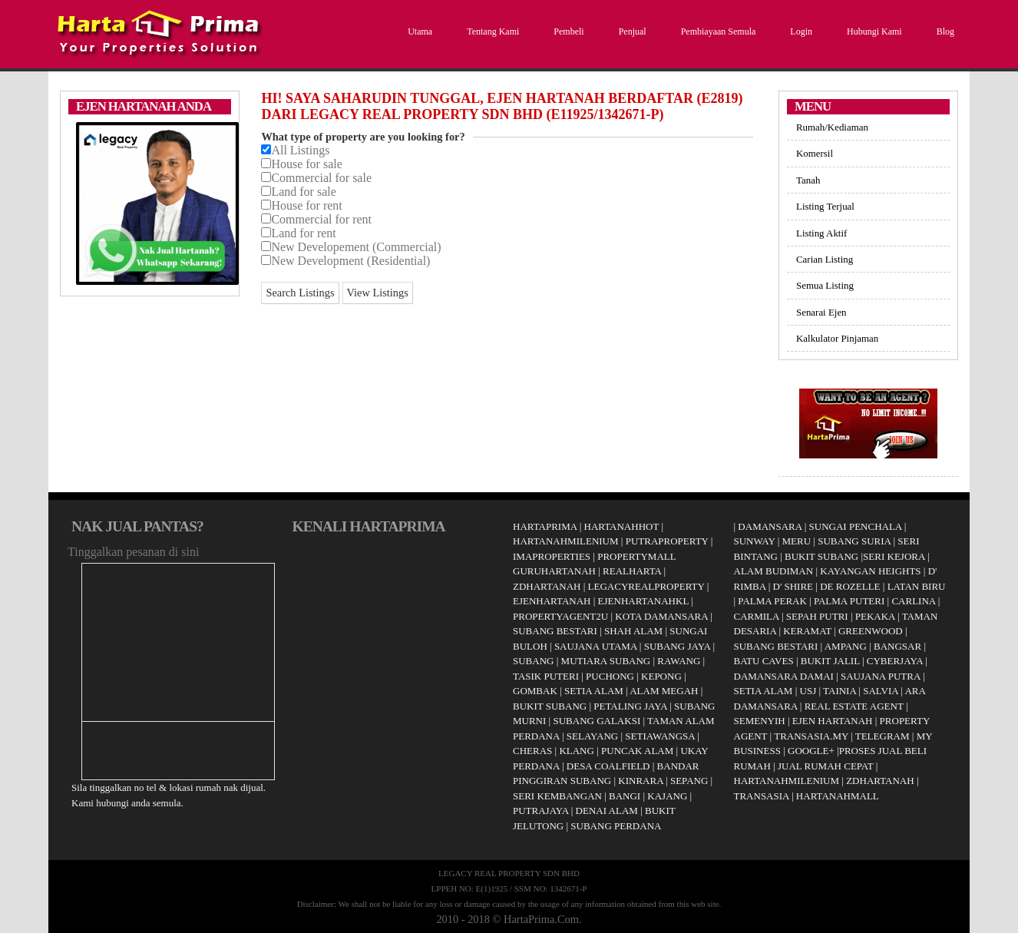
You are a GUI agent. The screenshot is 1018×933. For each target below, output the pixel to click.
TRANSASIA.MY (811, 736)
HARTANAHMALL (837, 796)
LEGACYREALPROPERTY (646, 586)
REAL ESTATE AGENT (855, 706)
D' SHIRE (793, 586)
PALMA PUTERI (850, 601)
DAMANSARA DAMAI (784, 676)
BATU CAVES (764, 661)
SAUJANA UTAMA (595, 646)
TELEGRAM (882, 736)
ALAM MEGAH (664, 690)
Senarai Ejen (821, 312)
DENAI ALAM (607, 810)
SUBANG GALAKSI (596, 720)
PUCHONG (610, 676)
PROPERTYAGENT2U (560, 616)
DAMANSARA (770, 526)
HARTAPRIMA (545, 526)
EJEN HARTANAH (832, 720)
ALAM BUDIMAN (774, 571)
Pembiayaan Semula (716, 31)
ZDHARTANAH (546, 586)
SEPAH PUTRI (817, 616)
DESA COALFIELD (608, 766)
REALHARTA (632, 571)
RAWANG (678, 661)
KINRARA (640, 780)
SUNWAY (754, 541)
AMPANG (846, 646)
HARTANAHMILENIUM (566, 541)
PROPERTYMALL (636, 556)
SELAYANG (592, 736)
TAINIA (839, 690)
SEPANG (689, 780)
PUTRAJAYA (541, 810)
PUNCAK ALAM (637, 750)
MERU (796, 541)
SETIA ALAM (593, 690)
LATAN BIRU (916, 586)
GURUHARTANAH (554, 571)
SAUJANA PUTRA (880, 676)
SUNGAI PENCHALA (855, 526)
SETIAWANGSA (660, 736)
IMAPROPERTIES (551, 556)
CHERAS (532, 750)
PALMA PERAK (772, 601)
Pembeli (566, 31)
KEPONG (661, 676)
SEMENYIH (759, 720)
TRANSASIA (761, 796)
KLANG (576, 750)
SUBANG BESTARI (555, 631)
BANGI (624, 796)
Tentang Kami (491, 31)
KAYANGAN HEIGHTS (870, 571)
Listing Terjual (825, 206)
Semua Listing (825, 285)
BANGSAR (897, 646)
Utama (418, 31)
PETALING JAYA (630, 706)
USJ (808, 690)
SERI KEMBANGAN (557, 796)
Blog (943, 31)
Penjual (630, 31)
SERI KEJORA (894, 556)
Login (799, 31)
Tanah (808, 180)
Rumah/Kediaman (832, 127)
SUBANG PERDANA (615, 826)
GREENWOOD (870, 631)
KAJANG (667, 796)
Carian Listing (824, 259)
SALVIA (880, 690)
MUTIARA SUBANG (606, 661)
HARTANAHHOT (621, 526)
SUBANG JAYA (678, 646)
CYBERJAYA (895, 661)
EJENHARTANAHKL (643, 601)
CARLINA (913, 601)
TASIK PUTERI (546, 676)
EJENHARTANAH (551, 601)
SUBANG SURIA (854, 541)
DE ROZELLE (850, 586)
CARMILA (756, 616)
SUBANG (533, 661)
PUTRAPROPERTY (667, 541)
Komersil (814, 153)
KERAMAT (807, 631)
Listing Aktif (821, 233)
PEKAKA (875, 616)
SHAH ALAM (633, 631)
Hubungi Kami (872, 31)
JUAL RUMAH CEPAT (826, 766)
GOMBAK (535, 690)
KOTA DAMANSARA (661, 616)
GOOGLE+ (811, 750)
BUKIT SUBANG (550, 706)
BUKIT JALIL (830, 661)
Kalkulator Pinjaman (837, 338)
